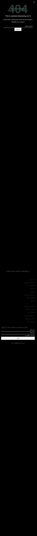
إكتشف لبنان (30, 285)
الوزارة (32, 280)
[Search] (18, 26)
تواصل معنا (30, 312)
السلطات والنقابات (28, 306)
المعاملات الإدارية (29, 282)
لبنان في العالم (30, 309)
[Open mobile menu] (34, 2)
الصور (32, 288)
